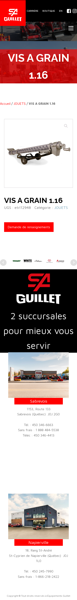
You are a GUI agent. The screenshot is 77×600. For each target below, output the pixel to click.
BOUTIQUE (49, 10)
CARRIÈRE (32, 10)
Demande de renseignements (29, 227)
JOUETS (20, 103)
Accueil (5, 103)
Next (73, 262)
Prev (3, 262)
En (60, 10)
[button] (66, 126)
